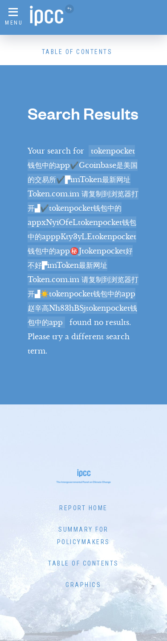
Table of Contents (77, 51)
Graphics (83, 584)
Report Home (83, 508)
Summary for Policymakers (83, 535)
